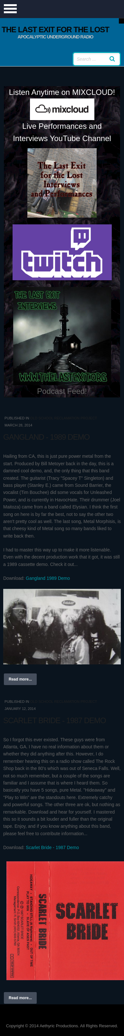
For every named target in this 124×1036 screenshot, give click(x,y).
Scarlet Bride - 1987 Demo (54, 720)
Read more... (20, 679)
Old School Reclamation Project (63, 418)
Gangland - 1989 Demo (46, 437)
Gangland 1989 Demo (48, 578)
